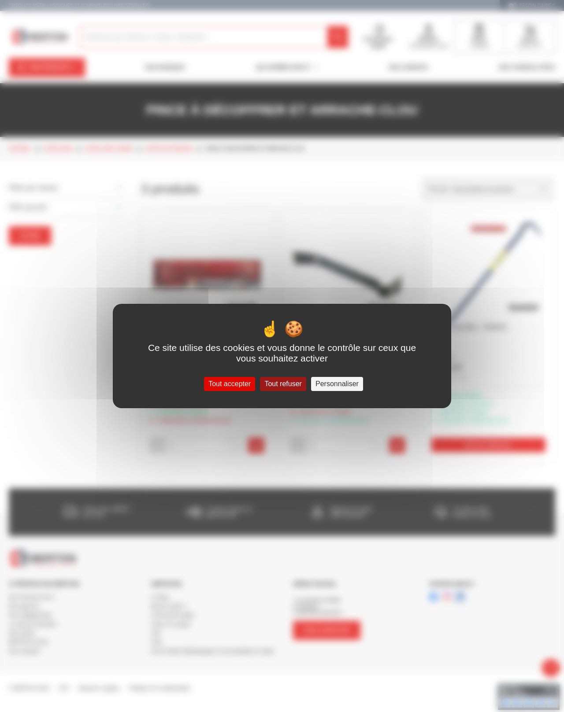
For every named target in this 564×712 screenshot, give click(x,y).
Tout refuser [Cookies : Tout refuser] (282, 383)
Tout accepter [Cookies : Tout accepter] (229, 383)
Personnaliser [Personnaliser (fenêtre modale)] (337, 383)
